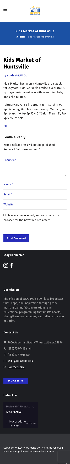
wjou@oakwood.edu (20, 360)
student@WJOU (17, 75)
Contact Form (16, 367)
